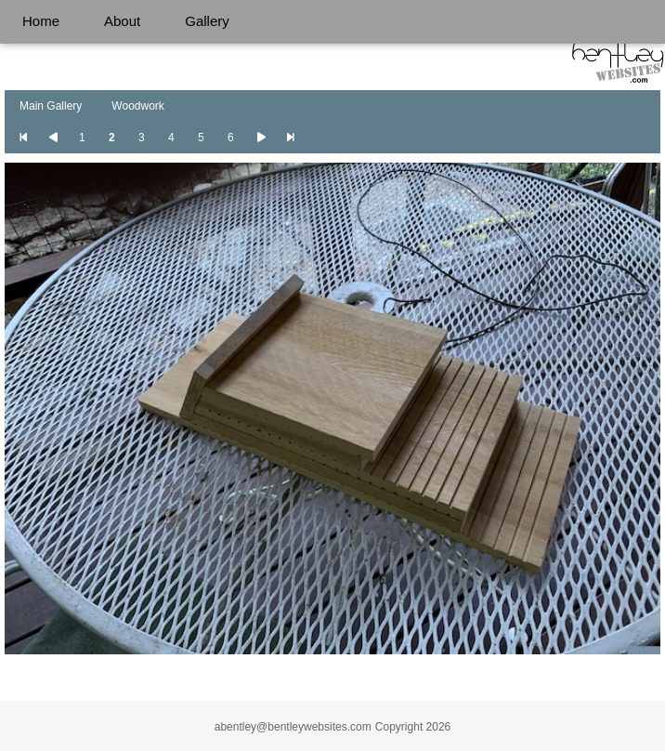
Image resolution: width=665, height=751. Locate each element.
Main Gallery (51, 105)
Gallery (207, 21)
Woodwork (137, 105)
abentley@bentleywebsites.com (293, 726)
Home (40, 21)
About (122, 21)
